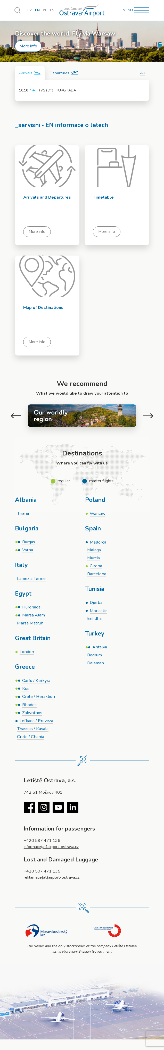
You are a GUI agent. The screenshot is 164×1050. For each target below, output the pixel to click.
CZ (29, 10)
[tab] (30, 73)
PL (45, 10)
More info (28, 46)
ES (53, 10)
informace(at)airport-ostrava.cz (52, 848)
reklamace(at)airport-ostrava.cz (52, 879)
